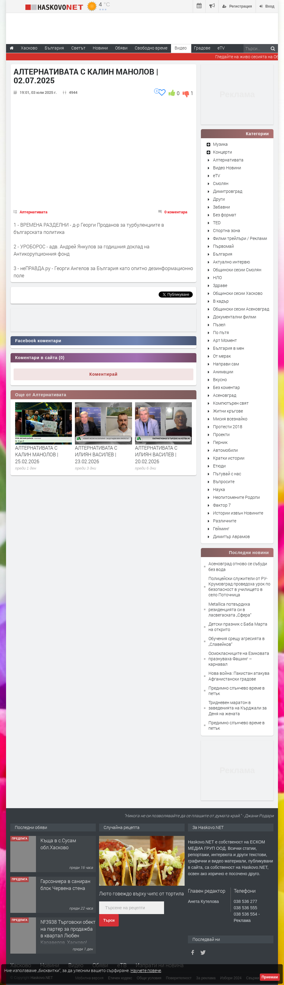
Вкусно (220, 379)
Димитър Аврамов (231, 536)
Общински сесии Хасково (238, 293)
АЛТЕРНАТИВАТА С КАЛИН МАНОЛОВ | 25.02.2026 (36, 454)
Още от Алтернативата (40, 394)
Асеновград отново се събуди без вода (237, 566)
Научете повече (146, 970)
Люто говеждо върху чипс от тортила (141, 893)
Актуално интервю (231, 262)
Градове (202, 48)
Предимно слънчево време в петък (236, 690)
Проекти (221, 434)
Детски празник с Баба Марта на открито (237, 626)
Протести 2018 (227, 426)
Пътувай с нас (227, 474)
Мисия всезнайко (230, 419)
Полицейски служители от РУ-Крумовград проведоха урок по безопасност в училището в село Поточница (239, 586)
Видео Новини (227, 168)
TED (217, 222)
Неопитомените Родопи (236, 497)
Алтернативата (33, 212)
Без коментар (226, 387)
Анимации (223, 372)
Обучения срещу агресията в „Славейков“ (236, 641)
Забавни (221, 207)
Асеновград (224, 395)
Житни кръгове (228, 411)
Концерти (222, 152)
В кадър (221, 301)
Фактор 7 (222, 505)
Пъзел (219, 324)
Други (219, 199)
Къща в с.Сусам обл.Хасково (58, 843)
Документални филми (234, 317)
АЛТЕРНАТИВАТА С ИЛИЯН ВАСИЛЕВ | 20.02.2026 (156, 454)
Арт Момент (225, 340)
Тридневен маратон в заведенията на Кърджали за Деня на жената (237, 708)
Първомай (223, 246)
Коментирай (103, 374)
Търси (109, 920)
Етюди (219, 466)
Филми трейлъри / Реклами (240, 238)
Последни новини (249, 552)
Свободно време (151, 48)
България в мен (228, 348)
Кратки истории (228, 458)
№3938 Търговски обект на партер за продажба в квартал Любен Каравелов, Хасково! (67, 932)
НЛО (217, 277)
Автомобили (225, 450)
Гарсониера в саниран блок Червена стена (65, 884)
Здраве (220, 285)
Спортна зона (226, 230)
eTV (216, 175)
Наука (219, 489)
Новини (100, 48)
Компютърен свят (231, 403)
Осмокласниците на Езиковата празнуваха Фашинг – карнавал (238, 658)
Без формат (224, 215)
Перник (220, 442)
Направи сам (226, 364)
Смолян (220, 183)
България (222, 254)
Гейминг (221, 528)
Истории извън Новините (238, 513)
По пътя (221, 332)
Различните (224, 521)
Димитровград (227, 191)
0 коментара (175, 212)
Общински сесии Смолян (237, 270)
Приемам (270, 977)
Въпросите (223, 481)
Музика (220, 144)
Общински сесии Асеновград (241, 309)
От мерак (222, 356)
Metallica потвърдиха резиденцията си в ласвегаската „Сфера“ (229, 609)
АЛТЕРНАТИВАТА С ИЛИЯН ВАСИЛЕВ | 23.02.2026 (96, 454)
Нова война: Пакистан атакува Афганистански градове (238, 675)
